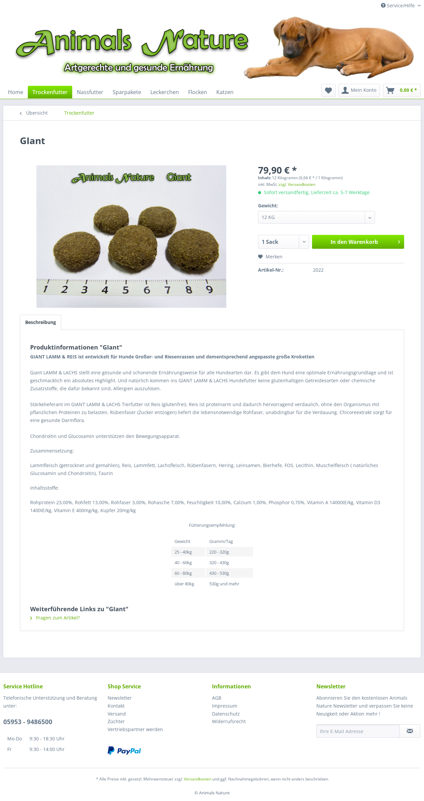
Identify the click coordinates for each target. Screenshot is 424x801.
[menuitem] (15, 92)
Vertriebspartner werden (135, 729)
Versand (117, 714)
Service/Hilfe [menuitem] (398, 5)
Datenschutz (226, 714)
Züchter (116, 721)
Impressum (224, 706)
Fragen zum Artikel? (55, 617)
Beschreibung (40, 322)
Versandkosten (197, 779)
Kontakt (116, 706)
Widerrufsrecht (229, 721)
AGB (216, 698)
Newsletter (120, 698)
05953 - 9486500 (27, 722)
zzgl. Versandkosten (297, 184)
